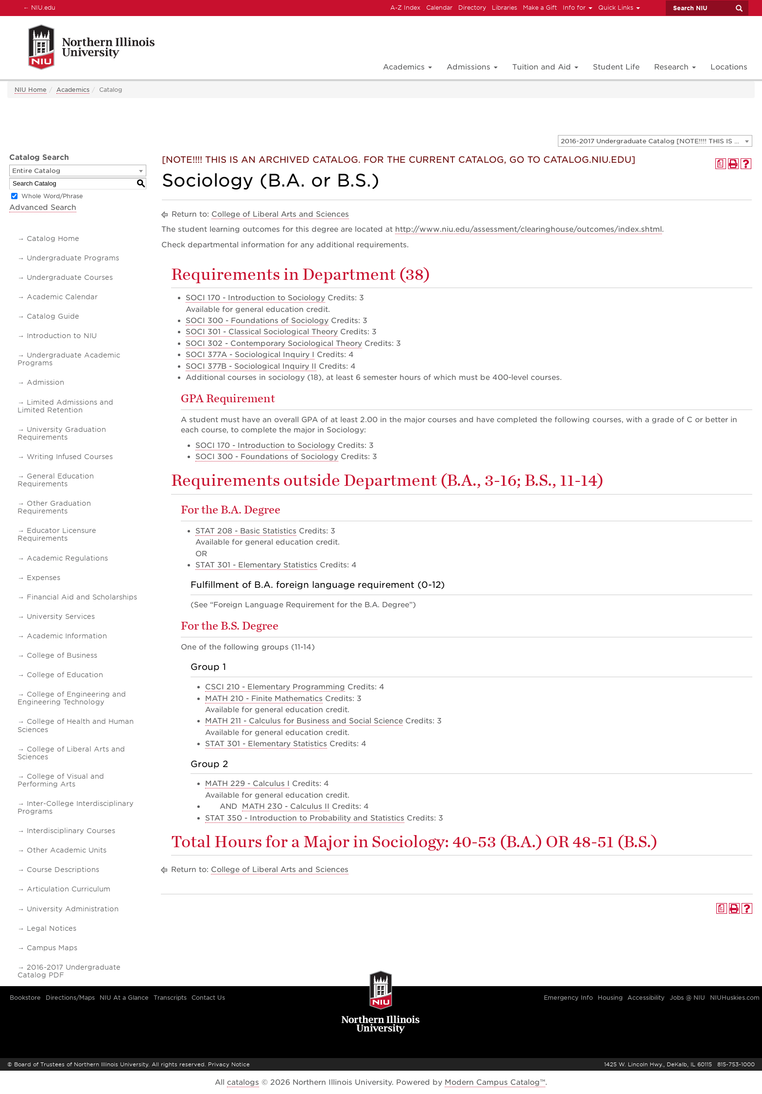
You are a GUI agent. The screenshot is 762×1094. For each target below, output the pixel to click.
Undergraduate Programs (73, 258)
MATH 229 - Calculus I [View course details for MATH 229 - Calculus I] (247, 783)
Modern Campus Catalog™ (495, 1082)
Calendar (439, 7)
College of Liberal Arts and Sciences (71, 753)
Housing (610, 997)
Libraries (504, 7)
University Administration (73, 909)
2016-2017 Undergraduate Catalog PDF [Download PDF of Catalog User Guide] (69, 971)
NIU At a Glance (124, 997)
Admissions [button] (472, 67)
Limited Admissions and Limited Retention (65, 406)
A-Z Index (405, 7)
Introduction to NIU (62, 336)
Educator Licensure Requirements (56, 534)
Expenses (43, 577)
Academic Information (67, 636)
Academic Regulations (67, 558)
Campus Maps (52, 948)
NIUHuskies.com (735, 997)
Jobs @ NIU (687, 997)
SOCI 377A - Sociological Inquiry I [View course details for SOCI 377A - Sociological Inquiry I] (250, 354)
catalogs (243, 1082)
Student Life (616, 67)
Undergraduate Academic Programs (68, 359)
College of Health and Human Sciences (75, 725)
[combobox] (655, 141)
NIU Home (31, 89)
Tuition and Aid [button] (545, 67)
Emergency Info (568, 997)
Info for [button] (577, 7)
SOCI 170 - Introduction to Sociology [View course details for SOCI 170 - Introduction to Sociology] (255, 297)
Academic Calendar (62, 297)
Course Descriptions (63, 869)
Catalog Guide (53, 316)
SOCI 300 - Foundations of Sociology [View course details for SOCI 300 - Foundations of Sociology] (257, 320)
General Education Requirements (55, 480)
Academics (72, 89)
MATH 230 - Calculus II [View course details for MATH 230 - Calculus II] (285, 806)
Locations (728, 67)
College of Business (62, 655)
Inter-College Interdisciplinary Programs (75, 807)
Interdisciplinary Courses (71, 831)
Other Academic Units (66, 850)
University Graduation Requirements (61, 433)
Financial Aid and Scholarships (82, 597)
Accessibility (646, 997)
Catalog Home (53, 238)
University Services (61, 616)
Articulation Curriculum (68, 889)
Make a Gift (540, 7)
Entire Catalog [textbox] (36, 170)
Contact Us (208, 997)
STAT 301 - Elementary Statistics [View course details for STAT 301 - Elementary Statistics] (256, 565)
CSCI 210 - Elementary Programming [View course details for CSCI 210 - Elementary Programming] (275, 687)
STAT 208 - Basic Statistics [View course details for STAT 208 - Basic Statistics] (245, 531)
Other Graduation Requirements (54, 507)
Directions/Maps (70, 997)
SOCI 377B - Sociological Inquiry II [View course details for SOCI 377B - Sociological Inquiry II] (251, 366)
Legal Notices (51, 928)
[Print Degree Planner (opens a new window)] (720, 163)
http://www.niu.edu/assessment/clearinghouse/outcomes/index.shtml (528, 229)
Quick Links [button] (619, 7)
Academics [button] (407, 67)
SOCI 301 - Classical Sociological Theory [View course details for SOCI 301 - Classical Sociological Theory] (262, 331)
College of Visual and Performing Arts (60, 780)
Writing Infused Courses (70, 457)
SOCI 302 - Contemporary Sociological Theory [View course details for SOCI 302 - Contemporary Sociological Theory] (274, 343)
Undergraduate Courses (70, 277)
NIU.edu (37, 7)
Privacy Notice (229, 1064)
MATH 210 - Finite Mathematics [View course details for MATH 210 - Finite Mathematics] (264, 698)
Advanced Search (42, 207)
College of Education (65, 675)
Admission (45, 382)
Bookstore (25, 997)
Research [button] (675, 67)
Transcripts (170, 997)
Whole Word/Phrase (52, 196)
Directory (472, 7)
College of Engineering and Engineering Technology (71, 698)
